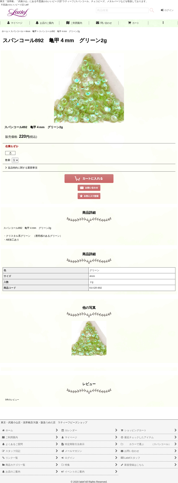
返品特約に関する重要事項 (21, 167)
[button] (163, 23)
